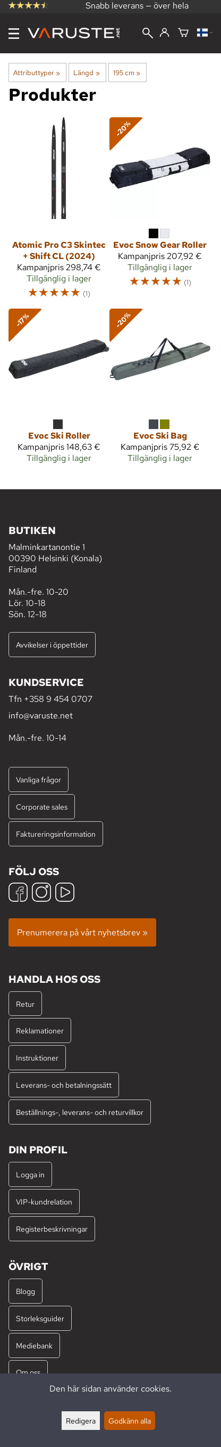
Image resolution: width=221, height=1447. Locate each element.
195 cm (126, 72)
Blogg (25, 1291)
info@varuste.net (40, 715)
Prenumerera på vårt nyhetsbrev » (82, 932)
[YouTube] (64, 893)
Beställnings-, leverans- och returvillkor (79, 1112)
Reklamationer (40, 1030)
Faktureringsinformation (56, 834)
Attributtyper (36, 72)
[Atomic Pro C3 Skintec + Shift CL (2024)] (58, 212)
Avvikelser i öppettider (52, 645)
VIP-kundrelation (44, 1202)
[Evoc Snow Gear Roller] (159, 207)
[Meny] (13, 33)
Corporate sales (41, 807)
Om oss (28, 1372)
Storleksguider (40, 1318)
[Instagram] (41, 893)
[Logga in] (164, 33)
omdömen (28, 12)
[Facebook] (18, 893)
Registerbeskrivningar (52, 1229)
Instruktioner (37, 1058)
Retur (25, 1004)
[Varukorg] (183, 33)
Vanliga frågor (38, 779)
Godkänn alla (129, 1421)
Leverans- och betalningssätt (64, 1085)
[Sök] (147, 34)
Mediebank (34, 1345)
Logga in (30, 1174)
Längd (86, 72)
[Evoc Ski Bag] (159, 390)
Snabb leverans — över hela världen (137, 11)
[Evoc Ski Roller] (58, 390)
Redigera (81, 1421)
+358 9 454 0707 (58, 699)
